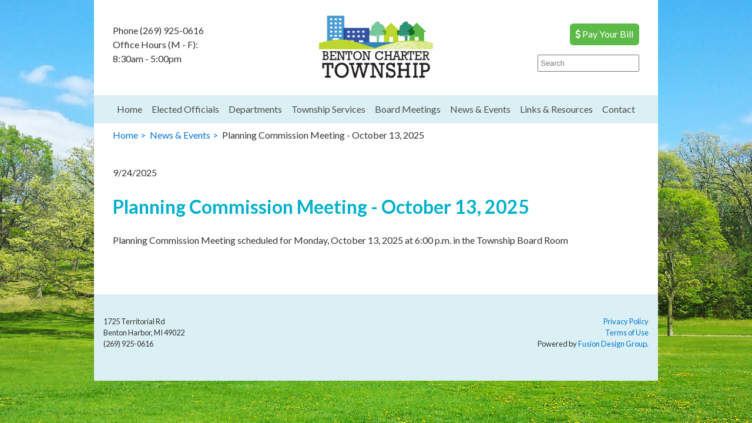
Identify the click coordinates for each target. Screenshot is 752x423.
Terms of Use (627, 332)
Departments (255, 109)
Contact (618, 109)
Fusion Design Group (612, 343)
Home (129, 109)
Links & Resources (556, 109)
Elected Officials (185, 109)
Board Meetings (408, 109)
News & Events (480, 109)
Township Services (328, 109)
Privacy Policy (626, 321)
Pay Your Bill (604, 33)
